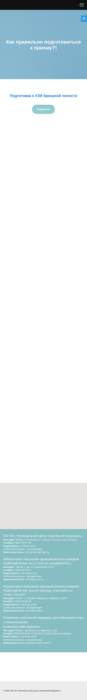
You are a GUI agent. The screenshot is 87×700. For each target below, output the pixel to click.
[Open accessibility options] (84, 18)
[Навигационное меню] (82, 4)
